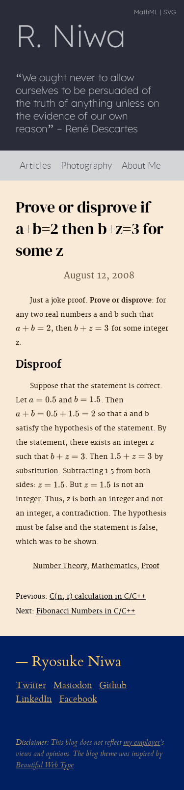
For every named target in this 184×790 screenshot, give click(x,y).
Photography (86, 165)
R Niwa (71, 35)
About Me (141, 165)
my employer (141, 742)
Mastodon (72, 685)
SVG (169, 12)
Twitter (31, 685)
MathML (146, 12)
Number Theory (60, 566)
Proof (150, 566)
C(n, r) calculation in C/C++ (98, 596)
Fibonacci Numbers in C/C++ (85, 611)
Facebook (78, 699)
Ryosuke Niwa (77, 661)
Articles (35, 165)
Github (113, 685)
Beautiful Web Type (45, 765)
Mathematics (114, 566)
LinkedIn (34, 699)
